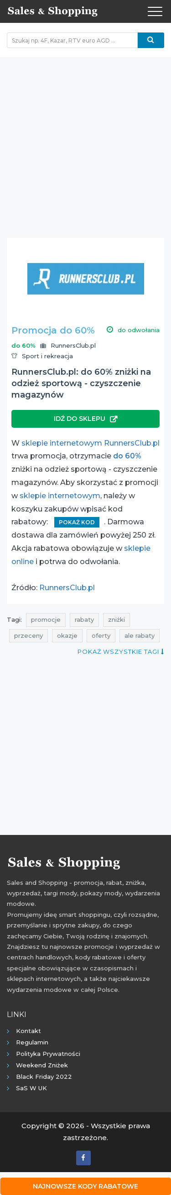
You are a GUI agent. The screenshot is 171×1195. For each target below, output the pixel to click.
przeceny (28, 635)
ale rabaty (139, 635)
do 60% (127, 456)
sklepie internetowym (60, 495)
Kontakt (28, 1030)
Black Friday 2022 (44, 1076)
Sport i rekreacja (47, 356)
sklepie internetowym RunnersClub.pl (90, 443)
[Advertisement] (85, 143)
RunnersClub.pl (73, 345)
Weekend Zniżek (42, 1065)
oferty (101, 635)
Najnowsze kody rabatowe (85, 1186)
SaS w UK (31, 1088)
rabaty (84, 619)
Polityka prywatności (48, 1053)
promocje (46, 619)
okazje (67, 635)
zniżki (116, 619)
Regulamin (32, 1042)
